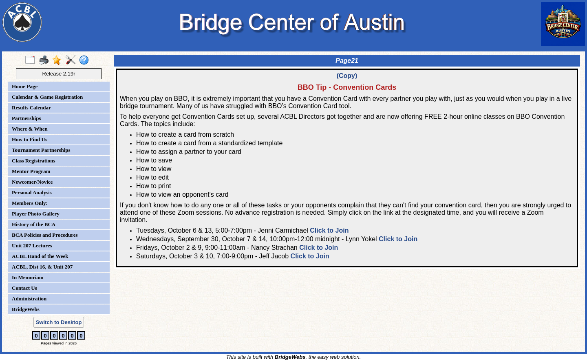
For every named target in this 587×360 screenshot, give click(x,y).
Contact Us (24, 288)
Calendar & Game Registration (47, 97)
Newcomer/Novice (32, 182)
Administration (29, 299)
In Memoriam (28, 277)
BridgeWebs (26, 309)
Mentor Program (31, 171)
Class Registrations (33, 161)
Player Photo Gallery (36, 214)
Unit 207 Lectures (32, 245)
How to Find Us (29, 139)
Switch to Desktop (59, 322)
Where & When (30, 129)
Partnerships (26, 118)
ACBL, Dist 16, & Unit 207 (42, 267)
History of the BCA (33, 224)
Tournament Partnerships (41, 150)
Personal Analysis (32, 192)
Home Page (25, 86)
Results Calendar (31, 107)
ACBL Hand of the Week (40, 256)
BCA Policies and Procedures (45, 235)
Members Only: (30, 203)
